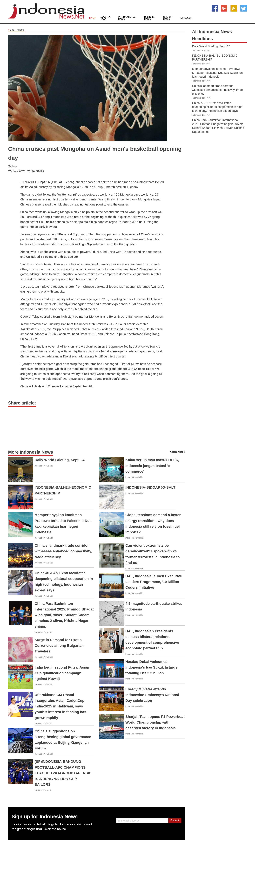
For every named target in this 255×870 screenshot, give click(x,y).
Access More (176, 452)
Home (92, 18)
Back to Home (16, 30)
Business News (149, 18)
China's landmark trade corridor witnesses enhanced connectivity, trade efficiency (63, 551)
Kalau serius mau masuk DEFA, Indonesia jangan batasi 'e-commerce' (152, 465)
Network (186, 18)
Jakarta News (105, 18)
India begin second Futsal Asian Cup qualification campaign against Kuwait (62, 673)
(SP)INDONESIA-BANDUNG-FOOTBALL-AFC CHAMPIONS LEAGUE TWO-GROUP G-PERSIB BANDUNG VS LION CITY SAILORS (63, 773)
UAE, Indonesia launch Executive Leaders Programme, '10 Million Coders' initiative (153, 581)
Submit (175, 820)
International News (127, 18)
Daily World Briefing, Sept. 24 (59, 460)
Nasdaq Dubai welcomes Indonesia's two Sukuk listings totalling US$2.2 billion (151, 667)
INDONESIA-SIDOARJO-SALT (150, 487)
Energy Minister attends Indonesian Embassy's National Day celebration (152, 695)
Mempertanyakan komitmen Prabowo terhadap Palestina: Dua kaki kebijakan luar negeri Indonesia (217, 72)
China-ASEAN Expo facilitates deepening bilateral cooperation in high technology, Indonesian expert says (217, 106)
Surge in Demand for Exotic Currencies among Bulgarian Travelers (59, 645)
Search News (167, 18)
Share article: (22, 403)
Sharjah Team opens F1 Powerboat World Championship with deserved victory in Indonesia (155, 722)
